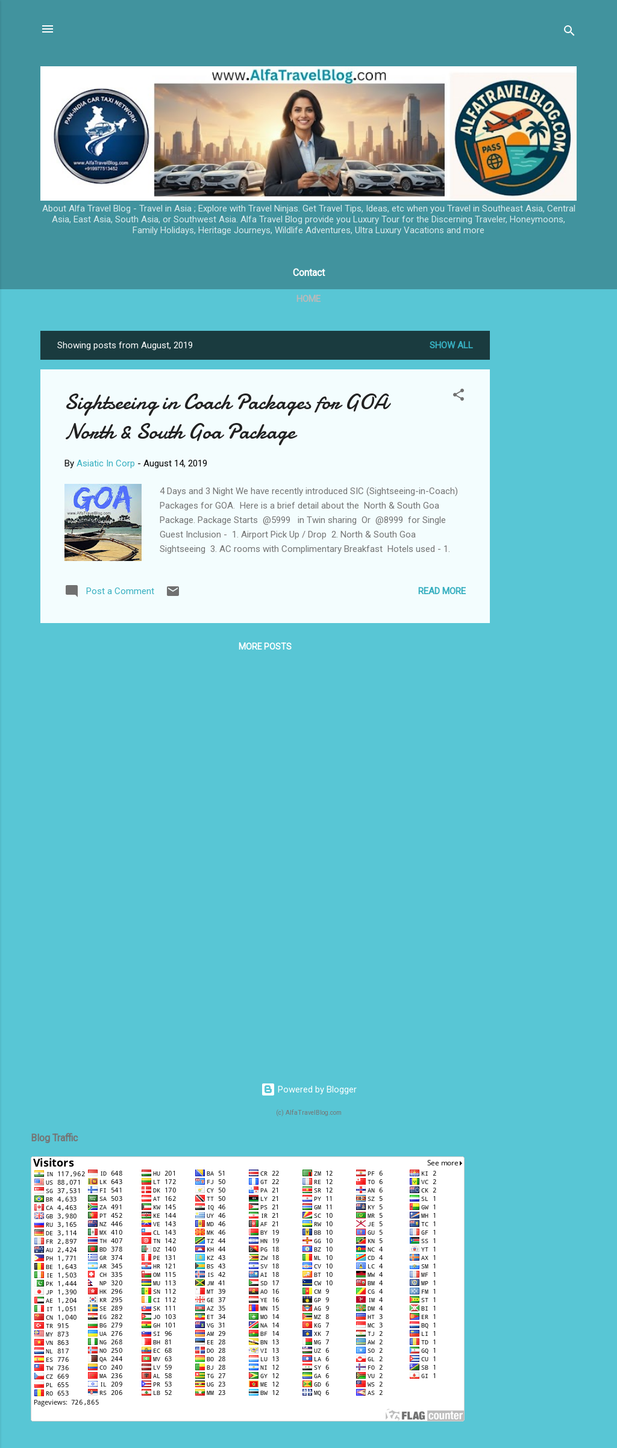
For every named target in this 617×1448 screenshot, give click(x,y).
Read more (442, 591)
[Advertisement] (538, 511)
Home (308, 298)
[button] (458, 396)
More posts (265, 646)
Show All (451, 345)
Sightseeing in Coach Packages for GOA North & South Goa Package (226, 417)
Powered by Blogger (309, 1089)
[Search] (569, 32)
